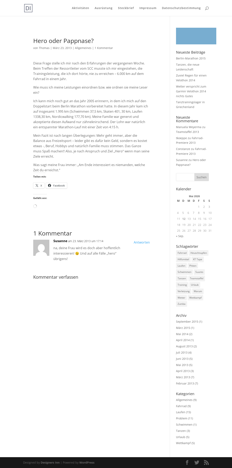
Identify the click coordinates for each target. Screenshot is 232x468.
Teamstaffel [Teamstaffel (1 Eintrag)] (196, 278)
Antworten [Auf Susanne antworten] (142, 242)
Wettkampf (183, 443)
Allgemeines (83, 48)
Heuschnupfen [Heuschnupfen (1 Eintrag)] (199, 253)
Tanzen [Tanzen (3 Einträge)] (182, 278)
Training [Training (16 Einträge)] (182, 285)
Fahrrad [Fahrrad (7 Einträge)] (182, 253)
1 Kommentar (104, 48)
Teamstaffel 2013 (187, 132)
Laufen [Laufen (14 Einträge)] (181, 265)
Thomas (44, 48)
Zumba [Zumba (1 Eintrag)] (181, 304)
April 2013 (183, 371)
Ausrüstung (104, 8)
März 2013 (183, 377)
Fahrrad (181, 406)
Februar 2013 (185, 383)
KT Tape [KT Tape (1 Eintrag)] (197, 259)
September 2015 (187, 321)
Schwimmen (184, 424)
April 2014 (183, 340)
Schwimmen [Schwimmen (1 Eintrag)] (184, 272)
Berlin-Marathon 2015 (191, 58)
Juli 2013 (181, 352)
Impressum (147, 8)
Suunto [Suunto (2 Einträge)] (199, 272)
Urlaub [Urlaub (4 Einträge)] (195, 285)
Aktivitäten (80, 8)
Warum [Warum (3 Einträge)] (198, 291)
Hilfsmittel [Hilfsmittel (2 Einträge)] (183, 259)
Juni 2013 (182, 359)
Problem (181, 418)
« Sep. (180, 236)
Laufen (180, 412)
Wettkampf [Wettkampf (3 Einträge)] (195, 297)
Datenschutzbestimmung (181, 8)
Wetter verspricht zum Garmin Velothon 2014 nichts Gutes (191, 91)
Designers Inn (50, 462)
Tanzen (181, 431)
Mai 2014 (182, 334)
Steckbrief (126, 8)
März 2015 (183, 328)
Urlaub (180, 437)
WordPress (86, 462)
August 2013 (184, 346)
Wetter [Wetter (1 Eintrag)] (181, 297)
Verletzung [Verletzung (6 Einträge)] (184, 291)
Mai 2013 (182, 365)
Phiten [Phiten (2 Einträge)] (192, 265)
